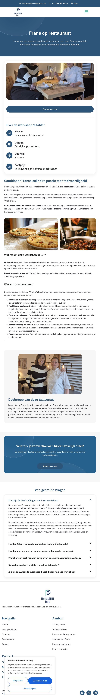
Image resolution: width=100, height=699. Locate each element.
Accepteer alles (30, 688)
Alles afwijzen (40, 681)
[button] (50, 500)
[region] (30, 676)
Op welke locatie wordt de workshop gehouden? (33, 565)
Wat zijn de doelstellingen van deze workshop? (33, 500)
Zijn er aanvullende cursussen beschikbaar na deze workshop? (41, 572)
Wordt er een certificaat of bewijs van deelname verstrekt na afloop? (44, 558)
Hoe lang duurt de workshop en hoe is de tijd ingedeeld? (38, 544)
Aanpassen (17, 681)
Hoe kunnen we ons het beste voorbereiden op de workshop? (40, 551)
